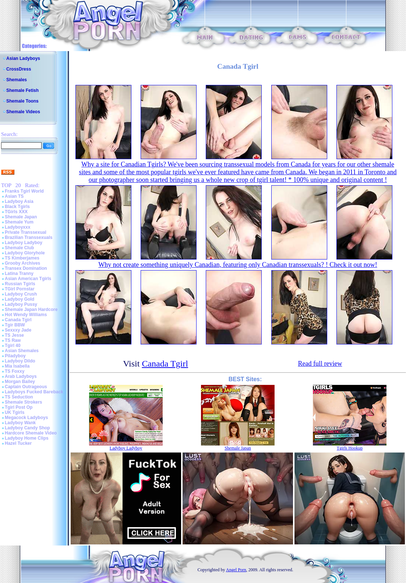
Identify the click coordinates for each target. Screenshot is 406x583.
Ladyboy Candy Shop (27, 427)
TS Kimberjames (22, 258)
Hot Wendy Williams (26, 314)
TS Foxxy (14, 371)
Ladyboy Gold (19, 299)
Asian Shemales (22, 350)
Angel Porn (236, 569)
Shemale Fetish (22, 90)
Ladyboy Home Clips (27, 438)
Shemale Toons (22, 101)
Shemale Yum (19, 222)
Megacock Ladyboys (26, 417)
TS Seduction (19, 397)
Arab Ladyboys (21, 376)
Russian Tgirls (20, 283)
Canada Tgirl (18, 319)
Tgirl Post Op (18, 407)
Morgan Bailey (20, 381)
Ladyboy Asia (19, 201)
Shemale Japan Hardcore (31, 309)
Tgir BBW (15, 325)
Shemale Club (19, 247)
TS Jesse (14, 335)
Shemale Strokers (23, 402)
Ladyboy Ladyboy (23, 242)
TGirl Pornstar (20, 289)
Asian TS (14, 196)
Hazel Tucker (18, 443)
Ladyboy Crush (21, 294)
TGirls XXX (16, 211)
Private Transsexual (25, 232)
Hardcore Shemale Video (31, 433)
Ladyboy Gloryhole (25, 252)
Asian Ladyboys (23, 58)
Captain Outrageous (26, 386)
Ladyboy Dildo (20, 361)
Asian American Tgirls (28, 278)
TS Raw (13, 340)
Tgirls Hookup (350, 448)
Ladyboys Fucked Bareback (34, 391)
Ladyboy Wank (20, 422)
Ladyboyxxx (17, 227)
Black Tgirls (17, 206)
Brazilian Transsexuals (28, 237)
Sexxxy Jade (18, 330)
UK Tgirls (14, 412)
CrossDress (18, 69)
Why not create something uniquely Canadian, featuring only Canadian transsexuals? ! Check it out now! (237, 264)
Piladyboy (15, 355)
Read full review (320, 363)
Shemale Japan (21, 216)
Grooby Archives (22, 263)
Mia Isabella (17, 366)
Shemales (16, 79)
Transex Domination (26, 268)
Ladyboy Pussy (21, 304)
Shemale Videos (23, 111)
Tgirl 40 (13, 345)
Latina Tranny (19, 273)
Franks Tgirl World (24, 191)
